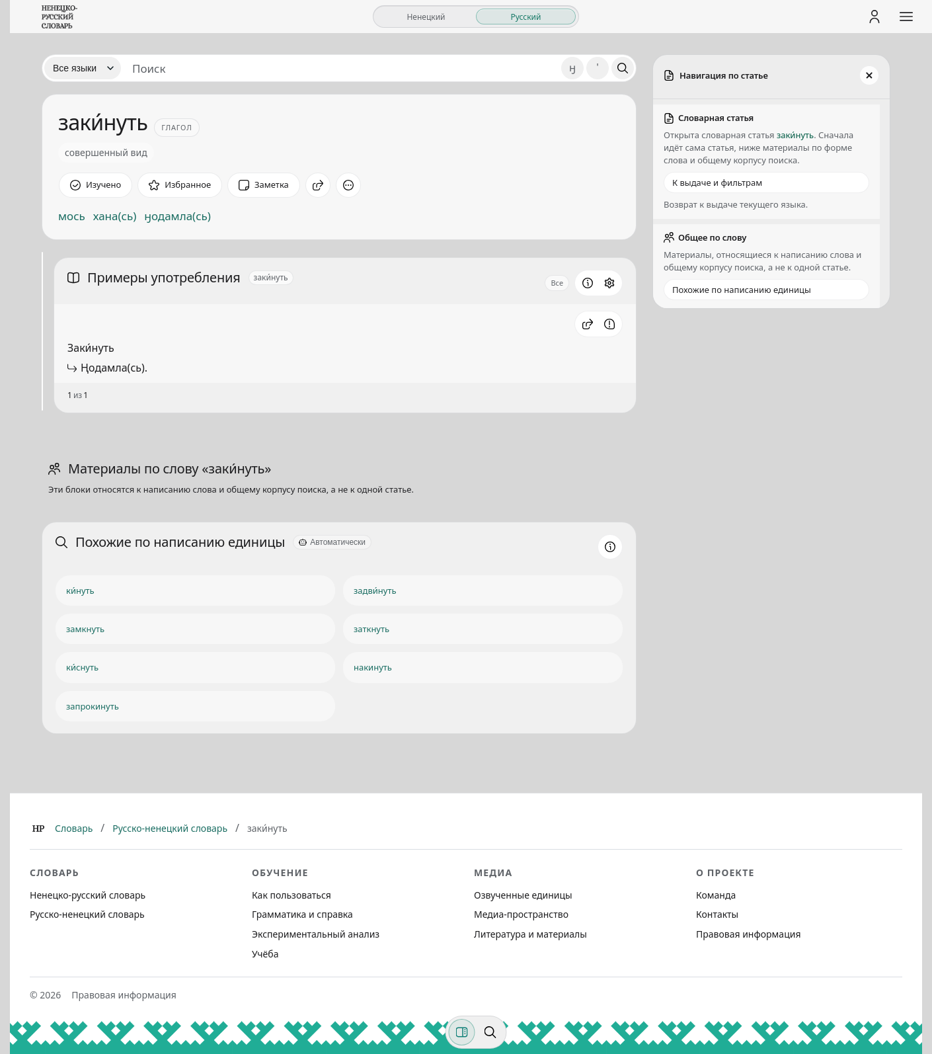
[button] (588, 324)
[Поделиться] (317, 185)
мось (71, 216)
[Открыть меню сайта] (906, 16)
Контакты (717, 914)
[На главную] (59, 16)
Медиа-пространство (521, 914)
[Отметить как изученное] (95, 185)
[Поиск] (622, 68)
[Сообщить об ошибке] (609, 324)
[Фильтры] (462, 1032)
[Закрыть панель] (869, 75)
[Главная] (38, 828)
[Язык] (82, 68)
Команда (716, 895)
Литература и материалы (530, 934)
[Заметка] (263, 185)
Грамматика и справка (302, 914)
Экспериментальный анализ (315, 934)
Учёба (265, 954)
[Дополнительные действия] (348, 185)
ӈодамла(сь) (177, 216)
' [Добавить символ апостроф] (597, 67)
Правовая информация (748, 934)
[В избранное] (179, 185)
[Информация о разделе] (588, 283)
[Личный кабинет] (874, 16)
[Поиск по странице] (490, 1032)
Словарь (74, 828)
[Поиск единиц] (341, 68)
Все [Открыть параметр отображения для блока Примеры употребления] (557, 283)
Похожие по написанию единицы (741, 290)
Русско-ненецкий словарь (169, 828)
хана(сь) (115, 216)
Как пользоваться (291, 895)
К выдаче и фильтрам (717, 182)
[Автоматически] (332, 542)
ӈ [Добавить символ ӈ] (572, 67)
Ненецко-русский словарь (87, 895)
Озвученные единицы (523, 895)
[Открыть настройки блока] (609, 283)
